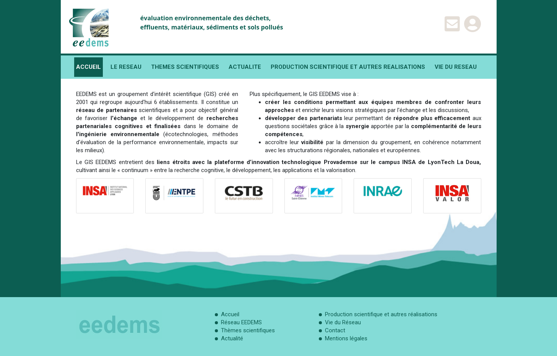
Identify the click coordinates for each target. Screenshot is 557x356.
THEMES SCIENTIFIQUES (185, 66)
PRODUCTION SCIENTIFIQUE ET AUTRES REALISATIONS (348, 66)
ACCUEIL (88, 66)
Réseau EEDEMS (241, 322)
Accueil (230, 314)
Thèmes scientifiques (248, 330)
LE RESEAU (125, 66)
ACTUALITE (245, 66)
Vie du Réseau (343, 322)
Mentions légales (346, 338)
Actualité (232, 338)
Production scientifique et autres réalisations (381, 314)
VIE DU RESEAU (456, 66)
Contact (335, 330)
